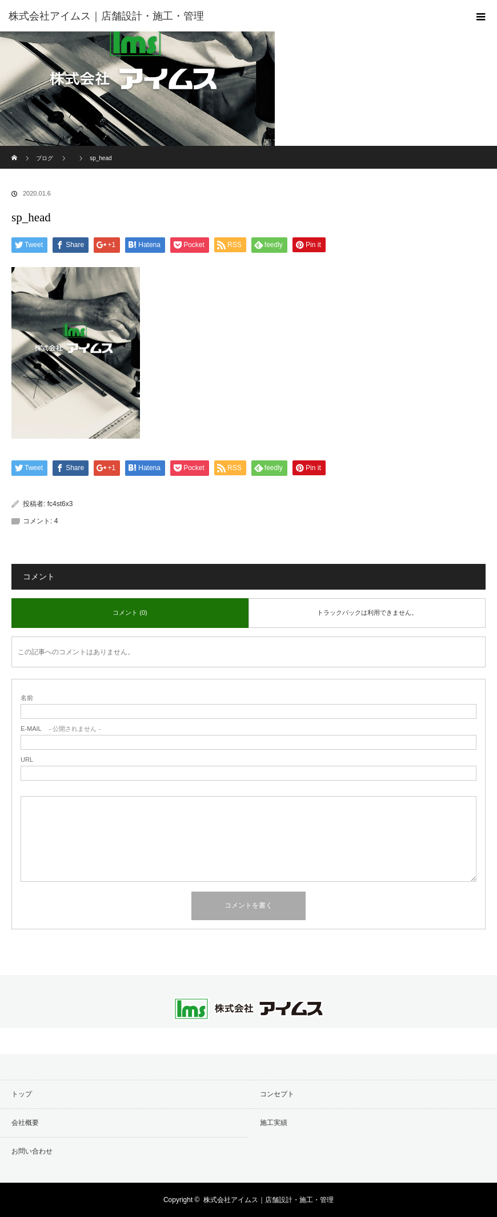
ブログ (44, 158)
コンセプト (277, 1094)
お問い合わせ (32, 1151)
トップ (21, 1094)
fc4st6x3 (60, 504)
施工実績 (273, 1123)
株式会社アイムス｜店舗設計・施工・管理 (268, 1200)
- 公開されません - (61, 729)
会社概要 (25, 1123)
